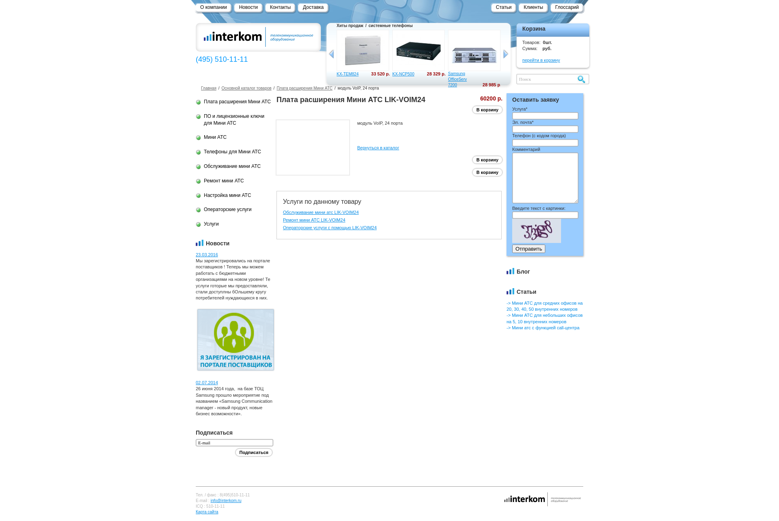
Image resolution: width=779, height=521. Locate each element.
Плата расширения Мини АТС (304, 88)
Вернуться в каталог (378, 147)
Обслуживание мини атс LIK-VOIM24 (321, 212)
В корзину (487, 109)
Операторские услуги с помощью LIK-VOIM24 (330, 227)
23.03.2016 (207, 254)
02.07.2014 (207, 382)
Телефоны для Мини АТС (232, 152)
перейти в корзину (541, 60)
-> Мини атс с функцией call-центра (543, 327)
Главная (208, 88)
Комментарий (526, 149)
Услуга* (520, 109)
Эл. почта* (523, 122)
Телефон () (539, 135)
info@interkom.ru (226, 500)
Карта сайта (207, 512)
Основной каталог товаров (247, 88)
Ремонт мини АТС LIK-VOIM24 (314, 220)
